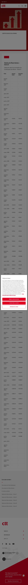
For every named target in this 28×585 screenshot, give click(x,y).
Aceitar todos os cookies (14, 303)
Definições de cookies (14, 306)
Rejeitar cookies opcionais (14, 299)
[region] (14, 292)
